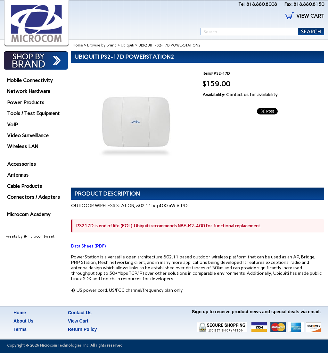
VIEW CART (310, 16)
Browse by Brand (102, 45)
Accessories (21, 164)
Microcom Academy (29, 214)
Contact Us (80, 312)
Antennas (18, 175)
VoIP (12, 125)
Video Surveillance (28, 135)
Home (78, 45)
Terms (20, 329)
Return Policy (82, 329)
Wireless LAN (22, 146)
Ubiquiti (127, 45)
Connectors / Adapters (33, 197)
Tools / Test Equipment (33, 113)
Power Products (25, 102)
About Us (23, 321)
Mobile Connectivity (30, 80)
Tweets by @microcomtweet (29, 236)
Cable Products (24, 186)
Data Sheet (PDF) (88, 246)
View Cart (78, 321)
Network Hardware (28, 91)
